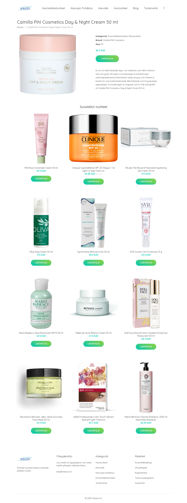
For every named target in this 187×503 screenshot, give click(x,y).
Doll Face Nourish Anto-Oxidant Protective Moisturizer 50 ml (145, 334)
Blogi (136, 8)
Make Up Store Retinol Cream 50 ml (93, 333)
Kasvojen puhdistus (82, 8)
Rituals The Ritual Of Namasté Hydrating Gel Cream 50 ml (146, 169)
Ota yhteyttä (141, 467)
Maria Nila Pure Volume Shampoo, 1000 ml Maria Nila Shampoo (146, 418)
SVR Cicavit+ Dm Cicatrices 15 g (146, 251)
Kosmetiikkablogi (143, 462)
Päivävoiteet (135, 36)
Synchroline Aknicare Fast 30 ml (93, 251)
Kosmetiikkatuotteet (53, 8)
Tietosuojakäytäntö (144, 478)
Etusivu (20, 27)
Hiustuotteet (120, 8)
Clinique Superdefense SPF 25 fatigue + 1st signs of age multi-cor (93, 169)
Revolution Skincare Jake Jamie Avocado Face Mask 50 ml (41, 418)
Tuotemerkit (151, 8)
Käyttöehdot (141, 472)
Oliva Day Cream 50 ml (41, 251)
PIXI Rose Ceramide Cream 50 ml (41, 167)
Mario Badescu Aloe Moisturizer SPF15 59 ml (41, 333)
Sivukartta (140, 483)
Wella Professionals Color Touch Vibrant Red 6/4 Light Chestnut (93, 418)
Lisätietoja (107, 58)
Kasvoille (103, 8)
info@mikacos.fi (64, 471)
